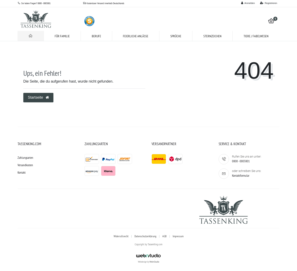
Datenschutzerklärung (145, 236)
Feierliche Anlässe (135, 36)
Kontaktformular (240, 176)
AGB (164, 236)
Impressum (178, 236)
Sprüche (175, 36)
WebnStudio (154, 261)
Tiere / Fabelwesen (256, 36)
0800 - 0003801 (241, 161)
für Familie (62, 36)
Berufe (96, 36)
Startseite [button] (38, 97)
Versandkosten (25, 165)
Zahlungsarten (25, 158)
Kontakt (22, 172)
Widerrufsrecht (121, 236)
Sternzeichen (212, 36)
